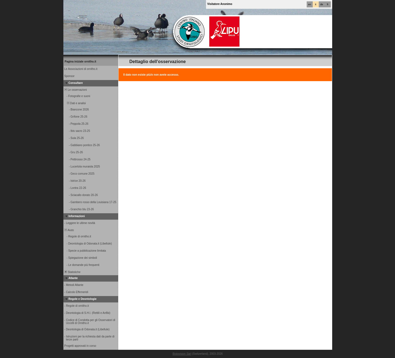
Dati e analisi (75, 103)
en (309, 4)
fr (328, 4)
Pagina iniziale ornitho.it (80, 61)
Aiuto (69, 230)
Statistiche (72, 272)
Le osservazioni (75, 89)
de (321, 4)
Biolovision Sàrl (182, 353)
